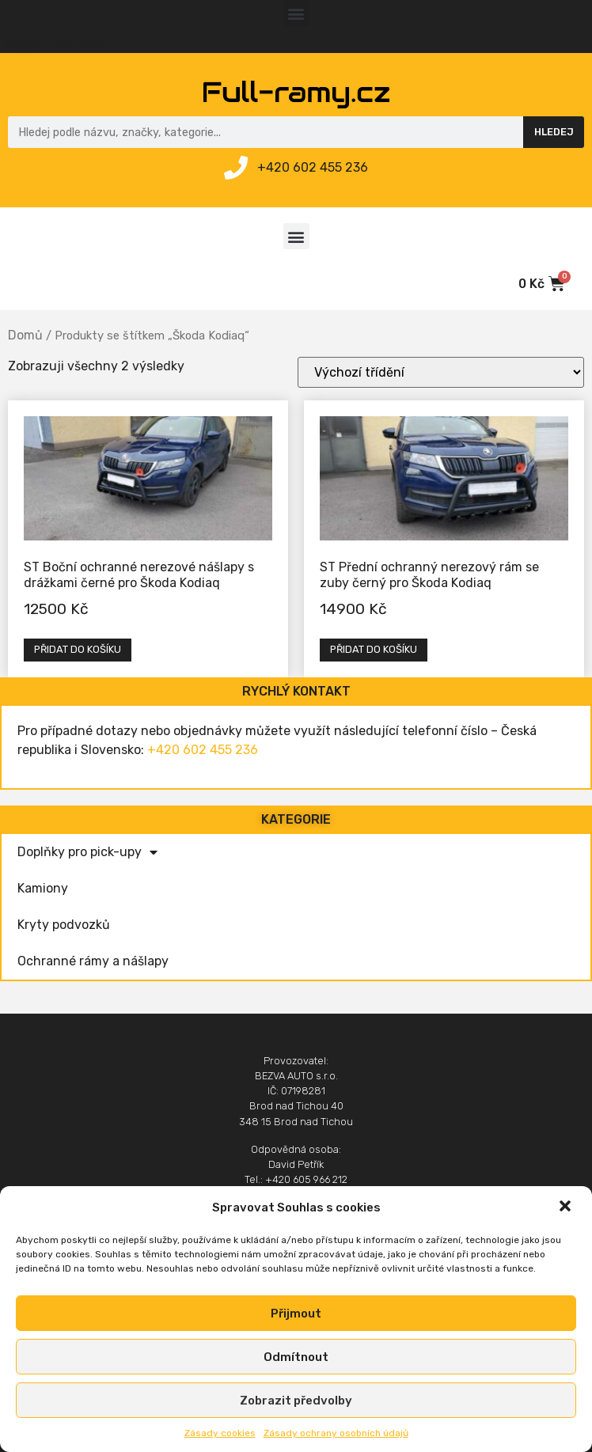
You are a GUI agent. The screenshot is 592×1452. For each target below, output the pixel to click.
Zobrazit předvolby (296, 1400)
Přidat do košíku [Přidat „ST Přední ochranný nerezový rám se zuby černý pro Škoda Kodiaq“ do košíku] (373, 649)
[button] (566, 1207)
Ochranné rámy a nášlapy (93, 961)
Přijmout (296, 1313)
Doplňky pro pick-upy (87, 852)
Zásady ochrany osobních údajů (336, 1433)
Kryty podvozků (63, 924)
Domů (25, 335)
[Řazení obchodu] (441, 372)
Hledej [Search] (554, 132)
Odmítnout (296, 1357)
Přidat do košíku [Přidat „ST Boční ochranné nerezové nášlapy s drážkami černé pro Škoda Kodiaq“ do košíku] (77, 649)
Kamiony (42, 888)
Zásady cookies (220, 1433)
